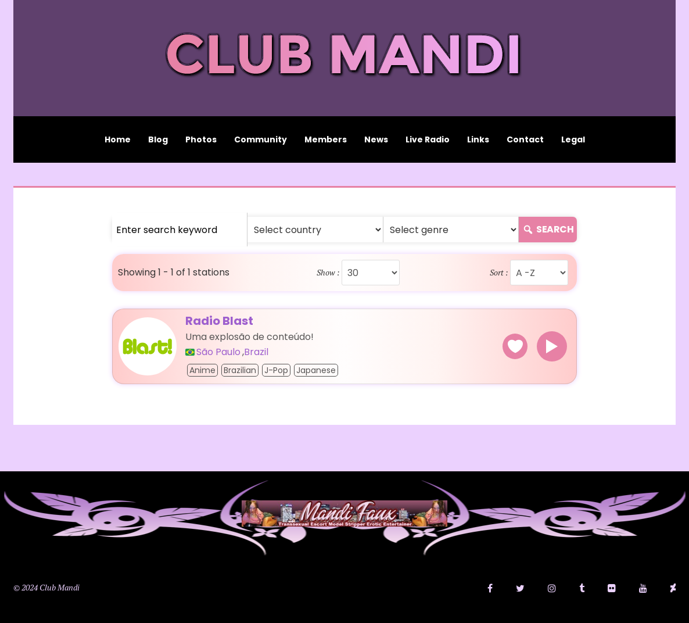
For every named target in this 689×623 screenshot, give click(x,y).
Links (478, 139)
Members (325, 139)
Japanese (316, 370)
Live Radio (427, 139)
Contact (525, 139)
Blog (158, 139)
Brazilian (240, 370)
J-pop (276, 370)
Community (260, 139)
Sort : (499, 272)
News (376, 139)
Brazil (256, 352)
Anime (202, 370)
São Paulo (218, 352)
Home (118, 139)
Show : (328, 272)
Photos (201, 139)
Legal (573, 139)
